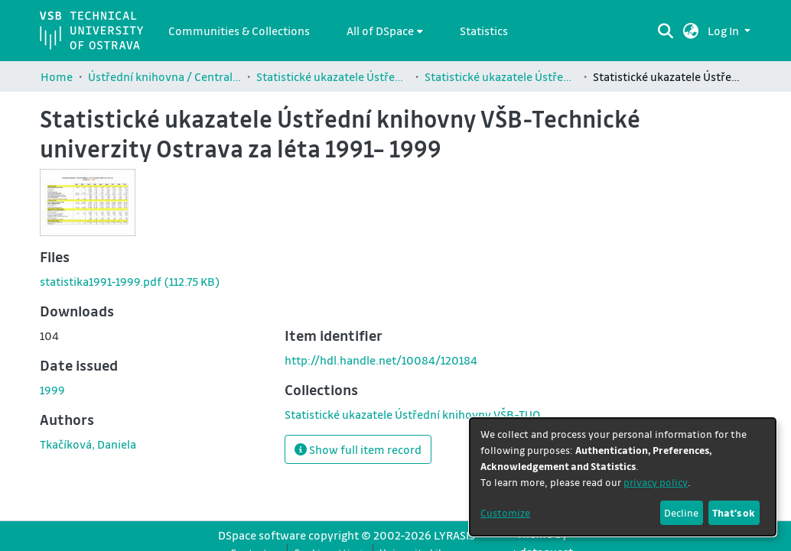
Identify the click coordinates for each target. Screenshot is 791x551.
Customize (505, 512)
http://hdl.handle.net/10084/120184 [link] (381, 360)
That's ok (733, 512)
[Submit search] (665, 30)
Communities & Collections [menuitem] (239, 30)
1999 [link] (52, 389)
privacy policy (655, 481)
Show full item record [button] (358, 449)
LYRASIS (454, 535)
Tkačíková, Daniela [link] (88, 444)
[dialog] (623, 477)
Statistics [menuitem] (484, 30)
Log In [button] (724, 30)
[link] (130, 281)
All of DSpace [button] (380, 30)
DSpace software (262, 535)
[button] (691, 30)
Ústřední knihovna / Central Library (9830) (164, 76)
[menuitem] (384, 30)
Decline (681, 512)
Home (57, 76)
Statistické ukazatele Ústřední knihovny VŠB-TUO (332, 76)
